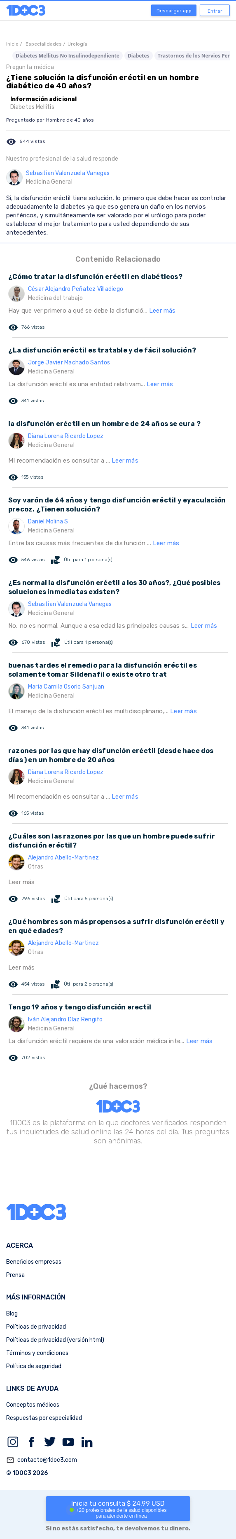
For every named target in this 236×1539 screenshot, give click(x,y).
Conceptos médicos (32, 1404)
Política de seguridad (33, 1366)
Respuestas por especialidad (44, 1418)
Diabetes (139, 55)
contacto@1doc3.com (41, 1460)
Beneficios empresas (33, 1261)
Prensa (15, 1275)
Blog (12, 1313)
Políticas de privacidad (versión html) (55, 1339)
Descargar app (174, 11)
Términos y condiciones (37, 1353)
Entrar (215, 11)
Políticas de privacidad (36, 1326)
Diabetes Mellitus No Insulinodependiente (67, 55)
